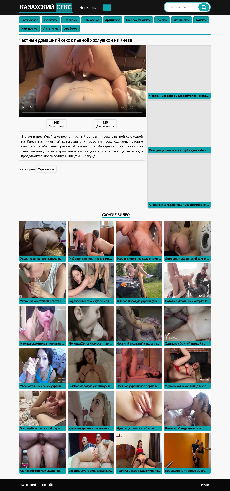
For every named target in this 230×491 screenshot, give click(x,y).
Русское (162, 20)
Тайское (201, 20)
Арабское (70, 28)
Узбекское (51, 20)
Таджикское (29, 20)
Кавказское (91, 20)
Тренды (88, 8)
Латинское (50, 28)
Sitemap (205, 485)
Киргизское (29, 28)
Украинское (181, 20)
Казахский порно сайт (37, 485)
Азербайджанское (138, 20)
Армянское (112, 20)
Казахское (71, 20)
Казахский (46, 7)
